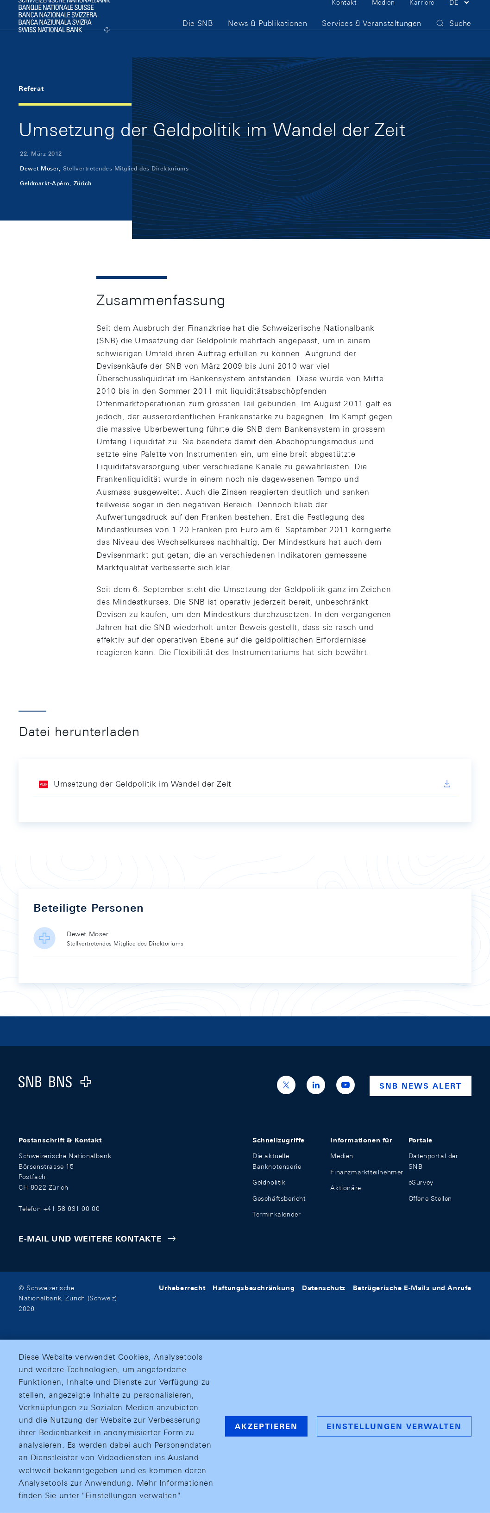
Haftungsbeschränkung (254, 1288)
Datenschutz (324, 1288)
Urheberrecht (182, 1288)
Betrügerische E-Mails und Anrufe (412, 1288)
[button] (460, 17)
